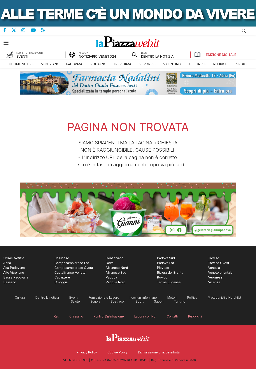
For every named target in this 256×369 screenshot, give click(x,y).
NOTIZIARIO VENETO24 (97, 56)
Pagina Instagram (26, 30)
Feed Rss (46, 30)
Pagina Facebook (7, 30)
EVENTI (22, 56)
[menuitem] (21, 64)
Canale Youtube (36, 30)
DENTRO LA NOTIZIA (157, 56)
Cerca (244, 31)
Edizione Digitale (215, 54)
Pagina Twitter (16, 30)
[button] (8, 42)
